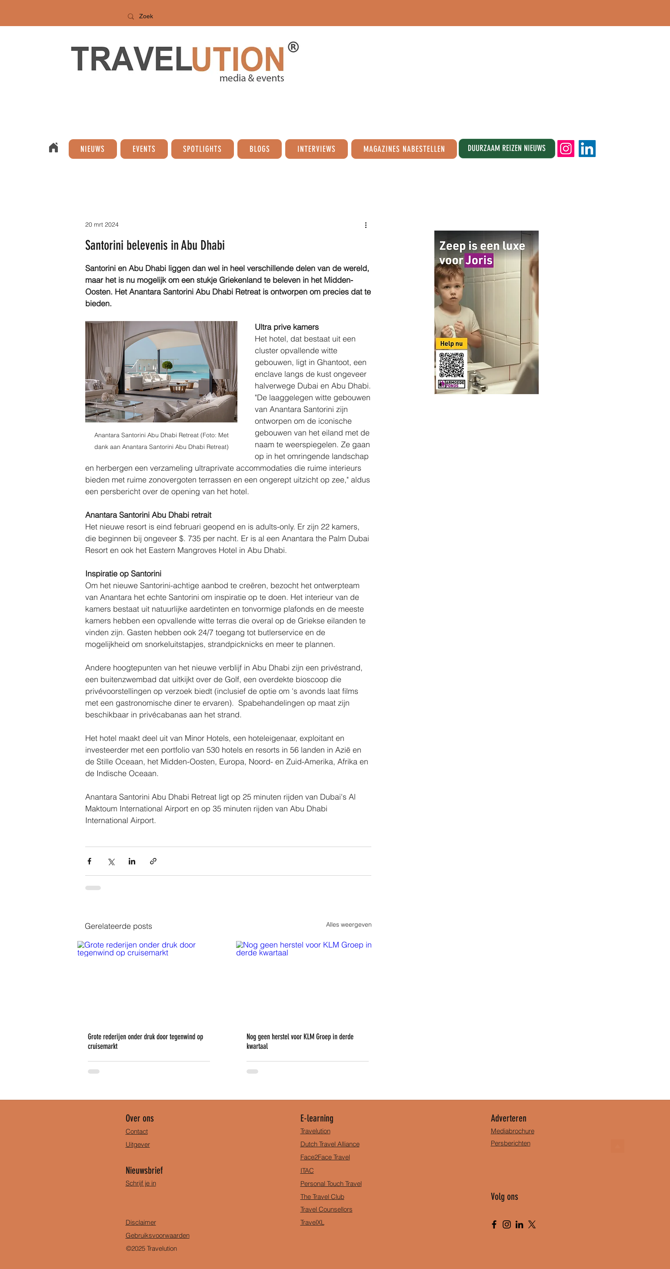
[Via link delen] (153, 861)
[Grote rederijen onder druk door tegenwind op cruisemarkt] (148, 981)
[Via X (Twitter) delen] (111, 861)
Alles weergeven (349, 924)
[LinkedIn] (587, 148)
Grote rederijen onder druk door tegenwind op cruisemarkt (145, 1041)
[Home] (53, 147)
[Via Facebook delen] (89, 861)
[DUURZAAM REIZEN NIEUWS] (507, 148)
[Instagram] (565, 148)
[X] (532, 1224)
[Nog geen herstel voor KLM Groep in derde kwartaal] (307, 981)
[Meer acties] (366, 224)
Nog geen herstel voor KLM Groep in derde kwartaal (300, 1041)
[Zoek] (168, 16)
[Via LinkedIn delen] (132, 861)
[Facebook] (494, 1224)
